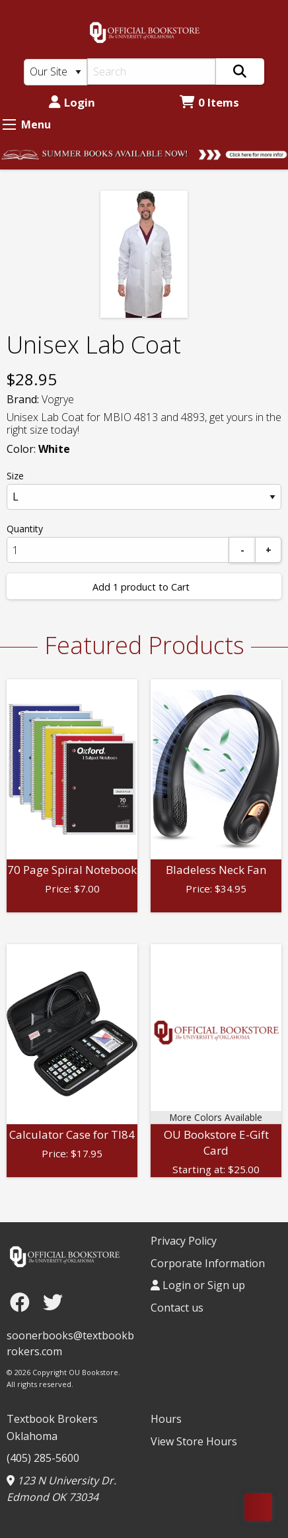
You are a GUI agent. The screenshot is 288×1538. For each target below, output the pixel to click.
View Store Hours (194, 1441)
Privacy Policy (184, 1240)
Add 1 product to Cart (141, 587)
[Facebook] (23, 1302)
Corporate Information (208, 1263)
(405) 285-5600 (43, 1458)
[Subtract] (242, 550)
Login (72, 102)
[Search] (151, 71)
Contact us (177, 1307)
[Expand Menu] (9, 124)
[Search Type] (55, 72)
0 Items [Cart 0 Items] (209, 102)
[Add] (268, 550)
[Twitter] (53, 1302)
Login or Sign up (198, 1285)
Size (15, 475)
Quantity (25, 528)
